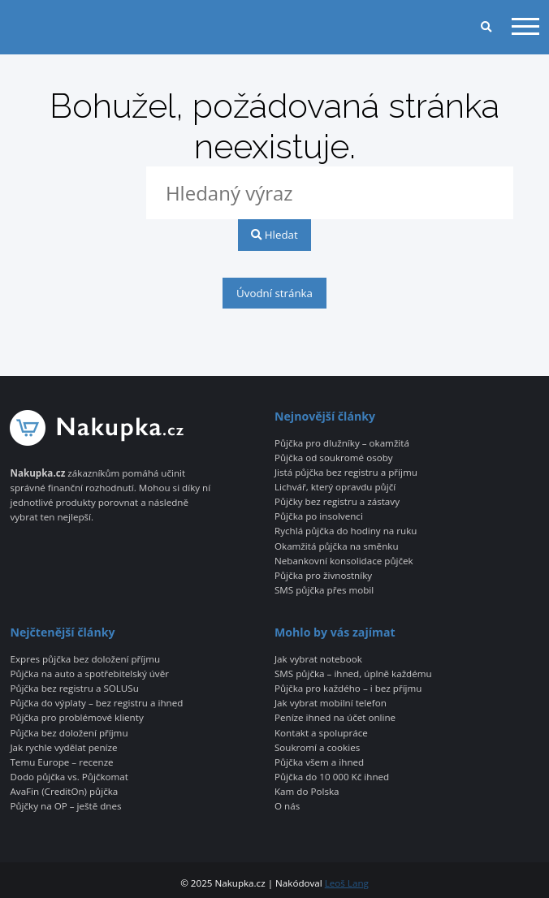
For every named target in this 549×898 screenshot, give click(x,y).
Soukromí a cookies (317, 747)
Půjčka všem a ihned (319, 762)
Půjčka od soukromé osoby (333, 458)
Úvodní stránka (274, 293)
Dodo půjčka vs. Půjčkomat (69, 777)
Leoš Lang (347, 883)
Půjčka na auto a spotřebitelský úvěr (89, 674)
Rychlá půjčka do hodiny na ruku (345, 531)
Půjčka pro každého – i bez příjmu (347, 688)
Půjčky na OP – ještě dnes (65, 806)
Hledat (274, 234)
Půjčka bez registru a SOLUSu (74, 688)
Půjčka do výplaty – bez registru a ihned (96, 703)
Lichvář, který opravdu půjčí (335, 487)
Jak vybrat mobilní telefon (330, 703)
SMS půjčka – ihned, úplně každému (353, 674)
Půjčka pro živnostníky (323, 575)
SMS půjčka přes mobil (324, 590)
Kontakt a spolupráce (321, 733)
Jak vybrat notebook (318, 659)
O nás (287, 806)
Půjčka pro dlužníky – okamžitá (341, 443)
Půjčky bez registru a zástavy (337, 501)
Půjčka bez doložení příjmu (69, 733)
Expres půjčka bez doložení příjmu (85, 659)
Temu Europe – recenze (61, 762)
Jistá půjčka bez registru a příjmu (345, 472)
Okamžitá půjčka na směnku (336, 546)
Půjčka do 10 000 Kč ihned (331, 777)
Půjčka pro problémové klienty (76, 717)
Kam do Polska (306, 791)
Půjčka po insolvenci (318, 516)
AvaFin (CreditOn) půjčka (64, 791)
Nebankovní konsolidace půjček (343, 561)
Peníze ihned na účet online (335, 717)
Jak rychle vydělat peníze (63, 747)
